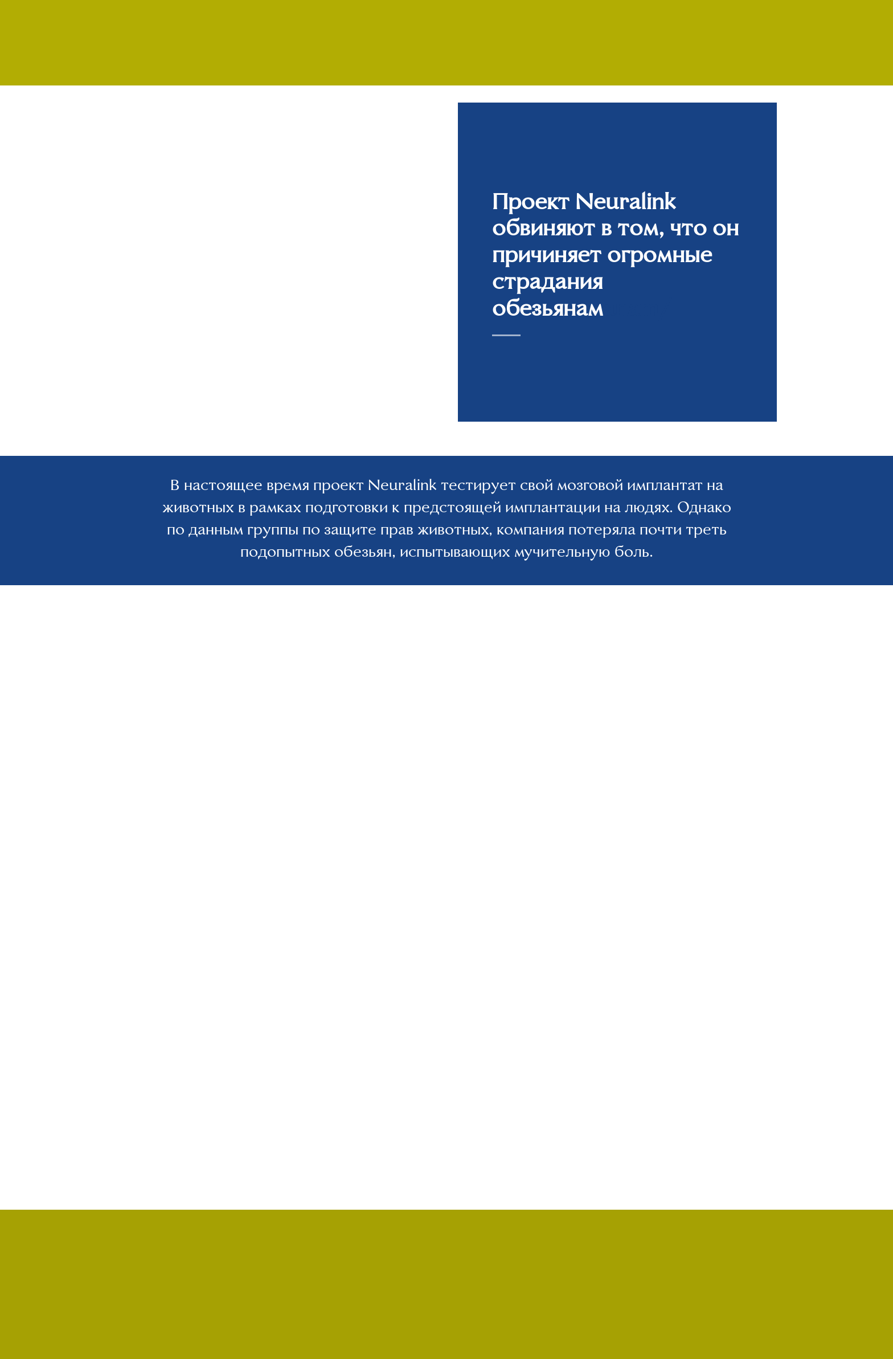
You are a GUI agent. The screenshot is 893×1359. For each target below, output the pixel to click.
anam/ (637, 307)
